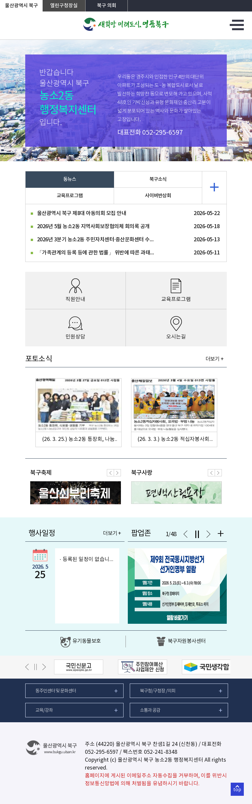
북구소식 (158, 179)
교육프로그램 (70, 196)
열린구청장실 (64, 6)
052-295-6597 (162, 133)
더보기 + (214, 359)
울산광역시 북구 (21, 6)
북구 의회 (106, 6)
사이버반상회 (158, 196)
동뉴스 (69, 179)
